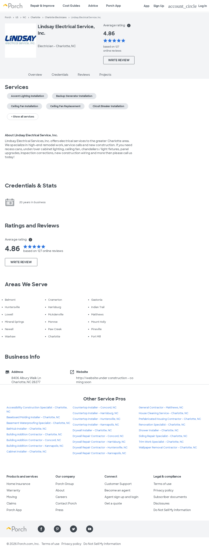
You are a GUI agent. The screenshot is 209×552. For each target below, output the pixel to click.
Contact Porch (66, 503)
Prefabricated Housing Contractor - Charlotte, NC (170, 419)
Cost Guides (71, 6)
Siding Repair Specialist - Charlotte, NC (163, 436)
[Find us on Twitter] (73, 528)
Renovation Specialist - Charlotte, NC (162, 424)
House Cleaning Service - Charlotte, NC (163, 413)
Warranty (13, 490)
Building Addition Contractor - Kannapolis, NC (35, 446)
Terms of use (162, 484)
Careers (61, 497)
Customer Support (118, 484)
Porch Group (65, 484)
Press (59, 510)
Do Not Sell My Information (172, 510)
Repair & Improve (42, 6)
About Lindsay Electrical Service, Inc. (31, 135)
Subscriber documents (170, 497)
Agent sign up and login (121, 497)
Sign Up (158, 6)
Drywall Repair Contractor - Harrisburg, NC (99, 441)
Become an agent (117, 490)
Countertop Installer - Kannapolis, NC (96, 424)
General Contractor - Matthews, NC (161, 407)
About (60, 490)
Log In (187, 6)
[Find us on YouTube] (89, 528)
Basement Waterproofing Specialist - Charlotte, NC (38, 423)
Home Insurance (18, 484)
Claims (11, 503)
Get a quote (113, 503)
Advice (93, 6)
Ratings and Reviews (32, 225)
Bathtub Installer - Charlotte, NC (27, 428)
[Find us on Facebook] (41, 528)
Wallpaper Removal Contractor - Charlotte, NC (168, 447)
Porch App (113, 6)
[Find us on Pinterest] (57, 528)
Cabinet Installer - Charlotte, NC (27, 451)
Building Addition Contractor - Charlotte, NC (34, 434)
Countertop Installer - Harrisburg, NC (95, 413)
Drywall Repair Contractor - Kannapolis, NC (99, 453)
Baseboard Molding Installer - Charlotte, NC (33, 417)
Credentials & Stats (31, 185)
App (146, 6)
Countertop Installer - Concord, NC (95, 407)
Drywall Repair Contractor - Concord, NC (98, 436)
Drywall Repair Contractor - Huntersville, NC (100, 447)
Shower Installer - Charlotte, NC (159, 430)
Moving (12, 497)
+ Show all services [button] (22, 116)
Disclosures (161, 503)
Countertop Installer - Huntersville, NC (96, 419)
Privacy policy (163, 490)
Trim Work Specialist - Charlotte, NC (161, 441)
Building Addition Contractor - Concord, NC (34, 440)
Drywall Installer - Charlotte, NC (92, 430)
